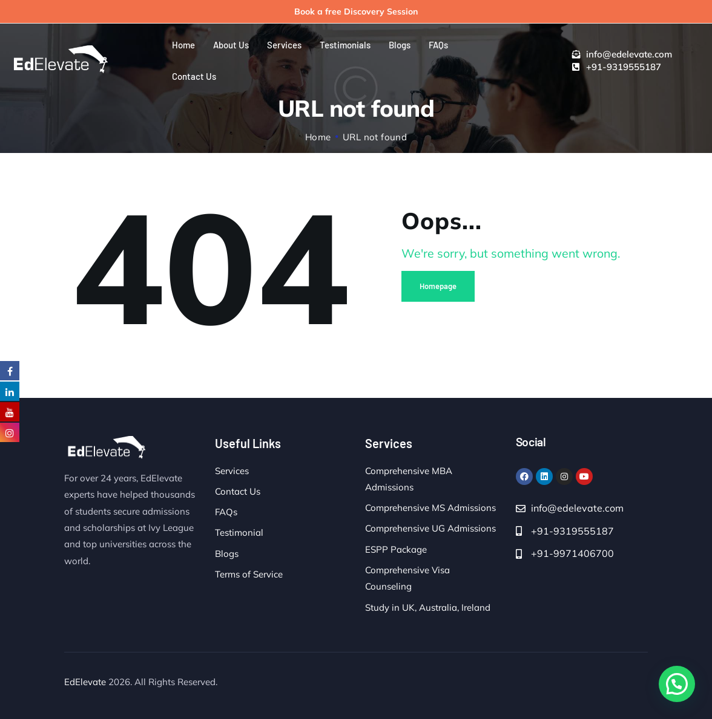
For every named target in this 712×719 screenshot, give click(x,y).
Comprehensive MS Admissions (430, 507)
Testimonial (239, 532)
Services (232, 471)
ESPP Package (396, 549)
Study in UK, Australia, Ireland (427, 607)
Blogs (227, 553)
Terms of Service (249, 574)
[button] (677, 684)
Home (318, 137)
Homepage (438, 286)
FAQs (226, 512)
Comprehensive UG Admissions (430, 528)
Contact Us (237, 491)
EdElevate (85, 682)
